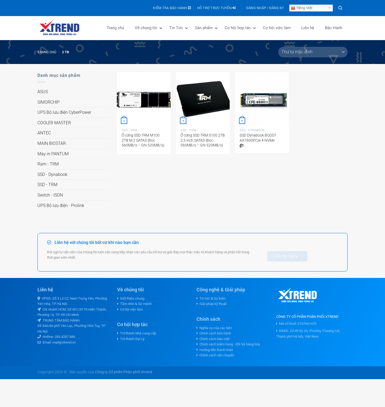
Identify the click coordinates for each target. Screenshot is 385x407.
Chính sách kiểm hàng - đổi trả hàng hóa (228, 344)
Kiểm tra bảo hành (172, 8)
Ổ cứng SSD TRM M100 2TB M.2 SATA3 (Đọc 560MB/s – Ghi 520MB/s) (143, 140)
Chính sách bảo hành (214, 333)
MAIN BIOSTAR (51, 143)
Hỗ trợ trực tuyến (216, 8)
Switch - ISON (50, 195)
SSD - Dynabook (52, 174)
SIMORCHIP (48, 102)
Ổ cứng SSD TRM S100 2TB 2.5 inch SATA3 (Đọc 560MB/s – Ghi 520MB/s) (202, 140)
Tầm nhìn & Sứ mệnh (134, 304)
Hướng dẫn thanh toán (215, 350)
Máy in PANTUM (53, 153)
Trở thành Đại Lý (130, 339)
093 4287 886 (65, 337)
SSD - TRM (47, 184)
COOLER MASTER (54, 122)
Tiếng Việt (301, 8)
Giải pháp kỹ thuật (211, 304)
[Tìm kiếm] (340, 8)
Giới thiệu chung (130, 298)
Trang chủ (46, 52)
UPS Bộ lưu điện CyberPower (64, 112)
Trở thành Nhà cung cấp (136, 333)
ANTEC (44, 132)
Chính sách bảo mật (213, 339)
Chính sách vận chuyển (215, 355)
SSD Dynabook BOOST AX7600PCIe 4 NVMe (258, 138)
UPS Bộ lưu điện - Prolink (60, 205)
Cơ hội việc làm (130, 309)
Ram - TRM (48, 164)
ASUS (42, 91)
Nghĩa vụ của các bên (214, 328)
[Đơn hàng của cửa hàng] (313, 52)
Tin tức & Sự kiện (211, 298)
